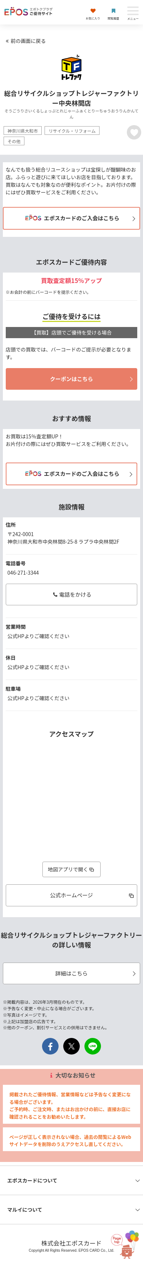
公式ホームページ (92, 895)
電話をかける (71, 594)
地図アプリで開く (71, 869)
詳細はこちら (96, 973)
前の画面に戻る (25, 40)
